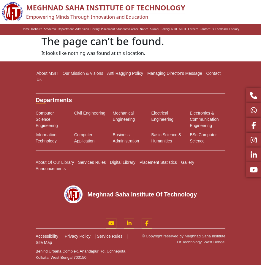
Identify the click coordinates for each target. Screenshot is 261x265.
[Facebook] (147, 223)
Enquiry (234, 29)
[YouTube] (111, 223)
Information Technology (46, 137)
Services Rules (92, 162)
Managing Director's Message (174, 73)
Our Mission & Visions (83, 73)
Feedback (221, 29)
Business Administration (126, 137)
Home (26, 29)
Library (95, 29)
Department (66, 29)
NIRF (174, 29)
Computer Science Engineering (47, 119)
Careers (193, 29)
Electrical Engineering (162, 116)
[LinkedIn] (129, 223)
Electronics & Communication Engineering (204, 119)
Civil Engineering (89, 113)
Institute (36, 29)
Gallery (165, 29)
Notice (144, 29)
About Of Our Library (55, 162)
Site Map (44, 242)
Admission (82, 29)
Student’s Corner (127, 29)
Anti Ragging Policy (125, 73)
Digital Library (122, 162)
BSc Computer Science (203, 137)
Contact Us (207, 29)
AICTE (183, 29)
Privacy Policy (78, 236)
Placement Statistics (158, 162)
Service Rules (109, 236)
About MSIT (47, 73)
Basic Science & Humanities (166, 137)
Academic (50, 29)
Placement (108, 29)
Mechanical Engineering (124, 116)
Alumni (154, 29)
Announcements (51, 168)
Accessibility (47, 236)
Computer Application (84, 137)
